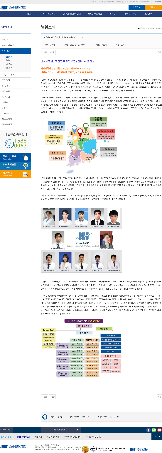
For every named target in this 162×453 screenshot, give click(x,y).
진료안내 (136, 7)
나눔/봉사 (6, 91)
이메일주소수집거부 (93, 437)
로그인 (101, 1)
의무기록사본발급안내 (72, 437)
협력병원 (6, 80)
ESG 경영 (6, 86)
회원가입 (94, 1)
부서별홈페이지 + (6, 430)
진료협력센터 (134, 1)
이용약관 (38, 437)
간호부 (126, 1)
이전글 (44, 52)
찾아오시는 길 (8, 45)
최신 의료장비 (8, 75)
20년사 (5, 113)
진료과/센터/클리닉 (72, 14)
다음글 (52, 52)
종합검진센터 (109, 1)
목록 (159, 52)
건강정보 (148, 14)
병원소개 (31, 14)
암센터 (113, 14)
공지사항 (8, 60)
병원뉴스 (8, 57)
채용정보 (8, 68)
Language (158, 2)
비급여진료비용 (53, 437)
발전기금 (6, 97)
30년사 (5, 108)
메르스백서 (7, 119)
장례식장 (118, 1)
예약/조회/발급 (95, 14)
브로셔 (5, 102)
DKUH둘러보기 (145, 1)
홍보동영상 (7, 124)
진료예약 (153, 7)
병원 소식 (6, 51)
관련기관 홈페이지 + (61, 430)
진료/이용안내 (49, 14)
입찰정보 (8, 64)
